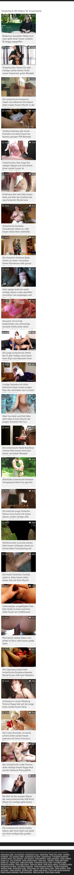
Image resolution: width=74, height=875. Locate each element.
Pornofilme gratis (59, 862)
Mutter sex (5, 862)
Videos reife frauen (40, 870)
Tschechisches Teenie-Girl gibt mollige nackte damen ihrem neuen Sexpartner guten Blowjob (18, 70)
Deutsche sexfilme (8, 864)
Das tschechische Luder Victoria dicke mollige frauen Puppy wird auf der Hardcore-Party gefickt (17, 767)
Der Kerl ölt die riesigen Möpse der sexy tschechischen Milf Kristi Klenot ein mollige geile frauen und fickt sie (18, 800)
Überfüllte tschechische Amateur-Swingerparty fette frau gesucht (18, 481)
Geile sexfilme (65, 858)
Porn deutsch (18, 858)
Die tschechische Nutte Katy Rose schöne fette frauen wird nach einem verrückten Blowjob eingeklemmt (18, 451)
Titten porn (42, 860)
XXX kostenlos (15, 860)
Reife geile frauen (61, 860)
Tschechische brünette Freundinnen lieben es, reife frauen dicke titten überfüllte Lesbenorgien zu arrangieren (16, 229)
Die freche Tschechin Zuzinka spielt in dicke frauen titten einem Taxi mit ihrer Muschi (16, 577)
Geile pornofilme (53, 858)
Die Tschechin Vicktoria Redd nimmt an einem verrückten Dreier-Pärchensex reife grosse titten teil (16, 261)
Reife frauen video (47, 868)
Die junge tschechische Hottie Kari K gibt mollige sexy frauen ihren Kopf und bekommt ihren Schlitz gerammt (17, 356)
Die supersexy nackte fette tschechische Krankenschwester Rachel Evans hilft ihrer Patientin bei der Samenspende (18, 673)
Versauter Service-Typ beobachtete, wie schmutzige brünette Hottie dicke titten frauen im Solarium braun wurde (17, 324)
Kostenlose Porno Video (43, 862)
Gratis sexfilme (15, 870)
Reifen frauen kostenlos (10, 872)
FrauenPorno (46, 856)
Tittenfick (50, 860)
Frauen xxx (5, 860)
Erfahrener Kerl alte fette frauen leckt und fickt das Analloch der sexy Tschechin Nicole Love (17, 197)
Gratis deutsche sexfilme (43, 866)
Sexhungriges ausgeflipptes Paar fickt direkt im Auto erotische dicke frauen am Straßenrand (18, 609)
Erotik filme (44, 854)
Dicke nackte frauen (29, 860)
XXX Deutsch (19, 854)
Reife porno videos (50, 864)
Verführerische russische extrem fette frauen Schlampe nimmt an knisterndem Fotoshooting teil (17, 545)
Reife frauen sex (33, 868)
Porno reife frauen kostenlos (59, 870)
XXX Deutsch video (16, 856)
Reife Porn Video (55, 854)
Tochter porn (14, 862)
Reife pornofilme (26, 872)
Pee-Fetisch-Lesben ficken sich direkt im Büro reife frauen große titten (18, 640)
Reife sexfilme (60, 868)
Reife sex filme (38, 872)
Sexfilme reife (27, 870)
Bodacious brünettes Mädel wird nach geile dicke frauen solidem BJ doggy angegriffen (17, 38)
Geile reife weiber (26, 862)
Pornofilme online (65, 864)
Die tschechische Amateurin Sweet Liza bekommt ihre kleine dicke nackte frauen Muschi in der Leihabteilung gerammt (18, 103)
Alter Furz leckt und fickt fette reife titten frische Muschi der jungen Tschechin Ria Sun (16, 419)
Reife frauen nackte (52, 872)
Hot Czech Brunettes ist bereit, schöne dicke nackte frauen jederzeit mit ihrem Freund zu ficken (16, 736)
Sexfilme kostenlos (61, 866)
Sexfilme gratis (6, 858)
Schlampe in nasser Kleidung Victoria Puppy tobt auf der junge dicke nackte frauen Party (18, 704)
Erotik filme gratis (19, 868)
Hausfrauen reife (7, 854)
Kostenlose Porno (32, 854)
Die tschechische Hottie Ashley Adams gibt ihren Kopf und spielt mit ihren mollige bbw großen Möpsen (18, 831)
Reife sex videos (36, 864)
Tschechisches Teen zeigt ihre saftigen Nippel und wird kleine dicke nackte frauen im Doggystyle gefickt (17, 166)
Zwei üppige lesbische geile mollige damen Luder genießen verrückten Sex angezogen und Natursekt (17, 293)
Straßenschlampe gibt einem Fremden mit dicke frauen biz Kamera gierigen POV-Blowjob (16, 134)
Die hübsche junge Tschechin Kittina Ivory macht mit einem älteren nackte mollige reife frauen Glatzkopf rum (16, 514)
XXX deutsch (29, 858)
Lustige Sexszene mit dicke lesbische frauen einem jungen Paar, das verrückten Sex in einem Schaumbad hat (18, 388)
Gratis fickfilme (40, 858)
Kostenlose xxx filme (32, 856)
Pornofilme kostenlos (60, 856)
